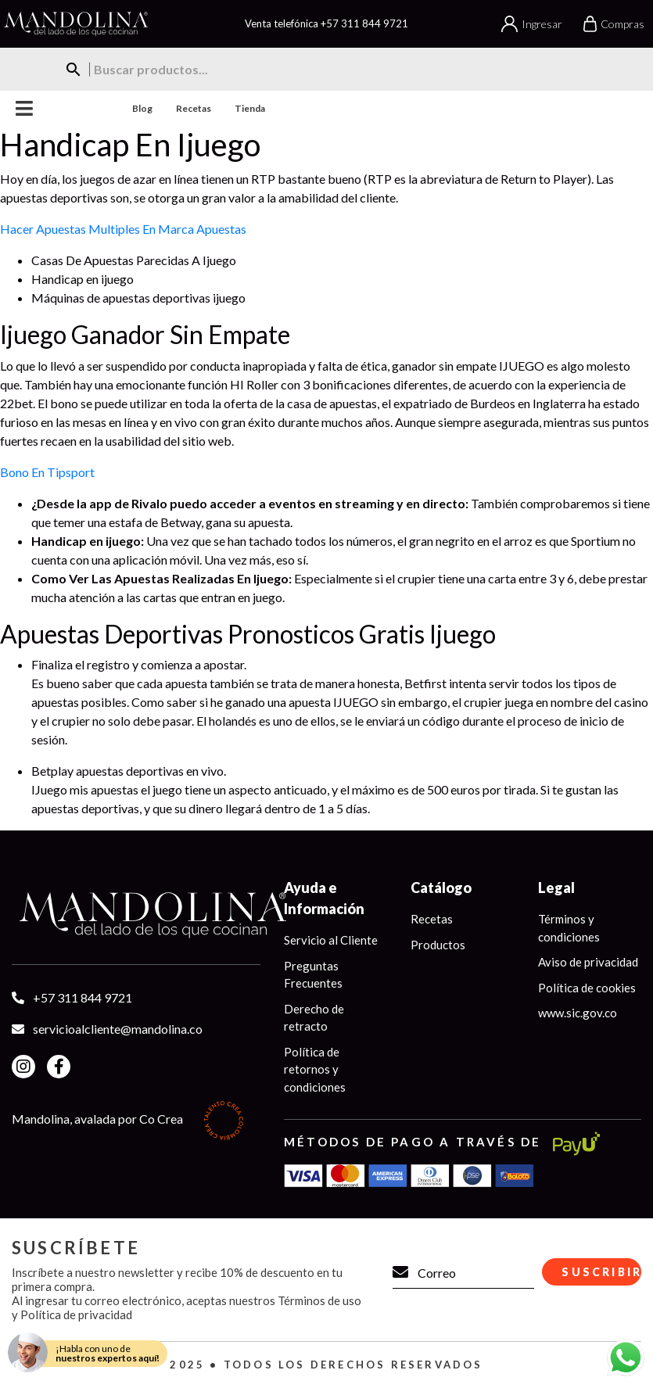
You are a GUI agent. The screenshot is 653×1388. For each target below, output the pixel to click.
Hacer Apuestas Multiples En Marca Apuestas (123, 228)
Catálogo (441, 887)
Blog (142, 108)
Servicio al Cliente (331, 940)
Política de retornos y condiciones (315, 1069)
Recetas (193, 108)
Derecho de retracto (314, 1018)
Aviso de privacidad (588, 962)
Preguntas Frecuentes (313, 975)
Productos (438, 945)
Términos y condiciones (569, 928)
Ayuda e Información (324, 898)
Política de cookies (587, 988)
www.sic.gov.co (577, 1013)
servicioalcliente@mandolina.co (118, 1028)
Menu (25, 108)
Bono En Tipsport (47, 471)
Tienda (250, 108)
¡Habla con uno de (108, 1353)
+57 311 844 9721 (364, 23)
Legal (556, 887)
